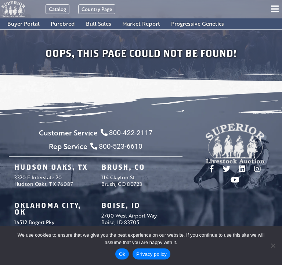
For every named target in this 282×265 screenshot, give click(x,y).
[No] (272, 245)
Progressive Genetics (197, 24)
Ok (122, 254)
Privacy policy (151, 254)
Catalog (57, 9)
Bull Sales (98, 24)
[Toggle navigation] (276, 9)
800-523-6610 (116, 146)
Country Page (97, 9)
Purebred (63, 24)
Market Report (141, 24)
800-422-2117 (126, 132)
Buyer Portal (23, 24)
